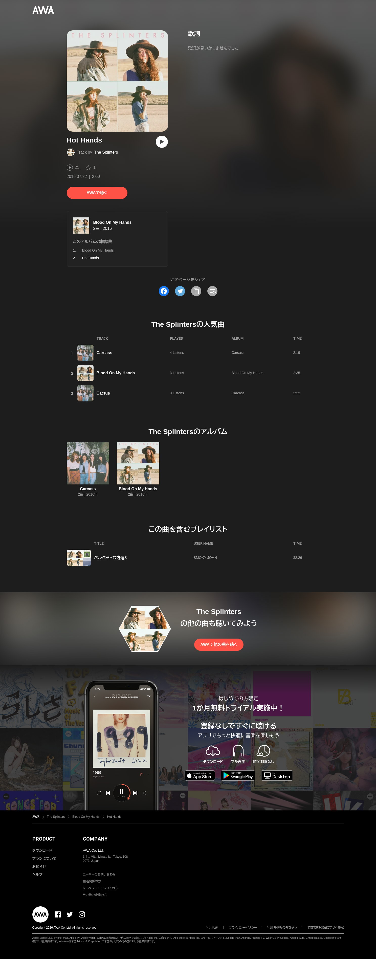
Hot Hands (114, 817)
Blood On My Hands (112, 222)
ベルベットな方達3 (110, 558)
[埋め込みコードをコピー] (212, 291)
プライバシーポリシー (243, 927)
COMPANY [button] (95, 839)
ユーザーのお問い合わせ (99, 874)
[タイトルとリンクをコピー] (196, 291)
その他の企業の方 (95, 895)
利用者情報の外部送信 (282, 927)
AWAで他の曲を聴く (218, 644)
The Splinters (106, 152)
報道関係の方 (92, 881)
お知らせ (39, 867)
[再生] (162, 142)
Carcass (104, 353)
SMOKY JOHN (205, 558)
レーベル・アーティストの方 (100, 888)
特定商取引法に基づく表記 (326, 927)
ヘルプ (37, 874)
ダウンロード (42, 850)
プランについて (44, 858)
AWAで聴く (96, 193)
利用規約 (212, 927)
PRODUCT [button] (43, 839)
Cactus (103, 393)
